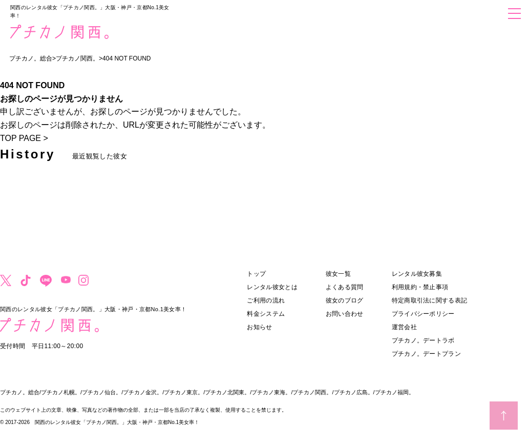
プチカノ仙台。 (101, 392)
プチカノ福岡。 (394, 392)
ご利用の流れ (266, 300)
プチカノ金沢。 (142, 392)
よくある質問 (345, 287)
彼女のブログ (345, 300)
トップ (256, 273)
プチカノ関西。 (312, 392)
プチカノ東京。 (183, 392)
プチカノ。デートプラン (426, 353)
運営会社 (404, 327)
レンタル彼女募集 (417, 273)
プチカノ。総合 (19, 392)
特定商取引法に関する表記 (430, 300)
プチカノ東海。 (271, 392)
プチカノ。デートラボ (423, 340)
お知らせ (259, 327)
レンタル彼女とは (272, 287)
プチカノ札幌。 (60, 392)
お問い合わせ (345, 313)
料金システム (266, 313)
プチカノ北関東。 (227, 392)
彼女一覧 (338, 273)
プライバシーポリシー (423, 313)
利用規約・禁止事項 (420, 287)
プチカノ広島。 (353, 392)
